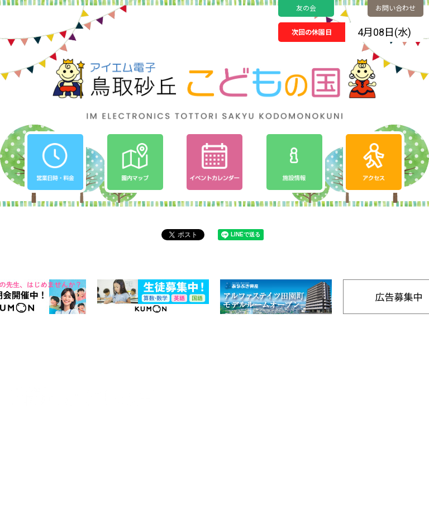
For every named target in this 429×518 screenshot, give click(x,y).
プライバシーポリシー (252, 415)
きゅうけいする (321, 457)
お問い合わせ (395, 8)
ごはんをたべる (321, 445)
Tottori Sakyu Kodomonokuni (183, 505)
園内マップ (315, 373)
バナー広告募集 (322, 469)
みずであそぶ (318, 410)
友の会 (306, 8)
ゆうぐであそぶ (321, 387)
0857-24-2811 (50, 440)
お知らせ (230, 401)
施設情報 (372, 443)
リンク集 (372, 457)
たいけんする (318, 422)
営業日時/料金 (381, 373)
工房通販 (372, 429)
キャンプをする (321, 434)
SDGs (367, 415)
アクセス (372, 387)
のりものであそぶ (324, 398)
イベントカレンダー (249, 387)
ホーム (227, 373)
